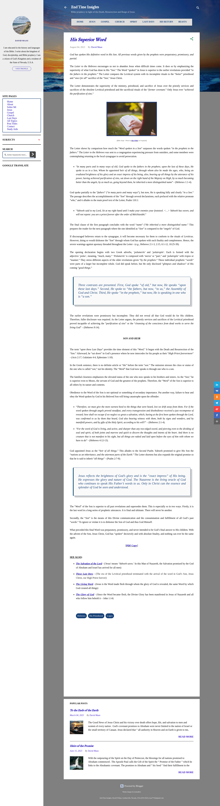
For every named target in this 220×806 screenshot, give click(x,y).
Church (120, 22)
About (10, 104)
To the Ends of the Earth (84, 710)
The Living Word (84, 584)
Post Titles (12, 123)
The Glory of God (85, 594)
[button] (192, 39)
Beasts (182, 22)
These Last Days (84, 574)
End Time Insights (85, 7)
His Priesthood (96, 616)
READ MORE (186, 736)
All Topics (12, 121)
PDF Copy (131, 545)
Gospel (105, 22)
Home (80, 22)
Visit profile (21, 69)
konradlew (137, 792)
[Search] (198, 8)
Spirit (133, 22)
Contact (11, 126)
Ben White (134, 140)
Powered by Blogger (131, 786)
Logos (110, 616)
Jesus (92, 22)
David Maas (21, 40)
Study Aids (12, 129)
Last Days (148, 22)
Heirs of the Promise (81, 746)
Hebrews (81, 616)
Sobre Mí (11, 107)
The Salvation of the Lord (89, 563)
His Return (166, 22)
